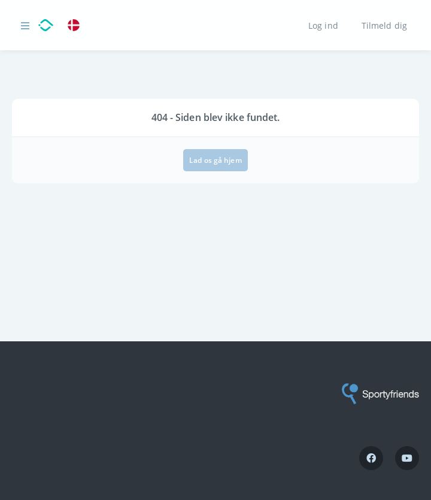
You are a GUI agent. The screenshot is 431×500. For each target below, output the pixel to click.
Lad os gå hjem (215, 160)
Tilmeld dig (384, 25)
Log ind (323, 25)
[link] (77, 25)
